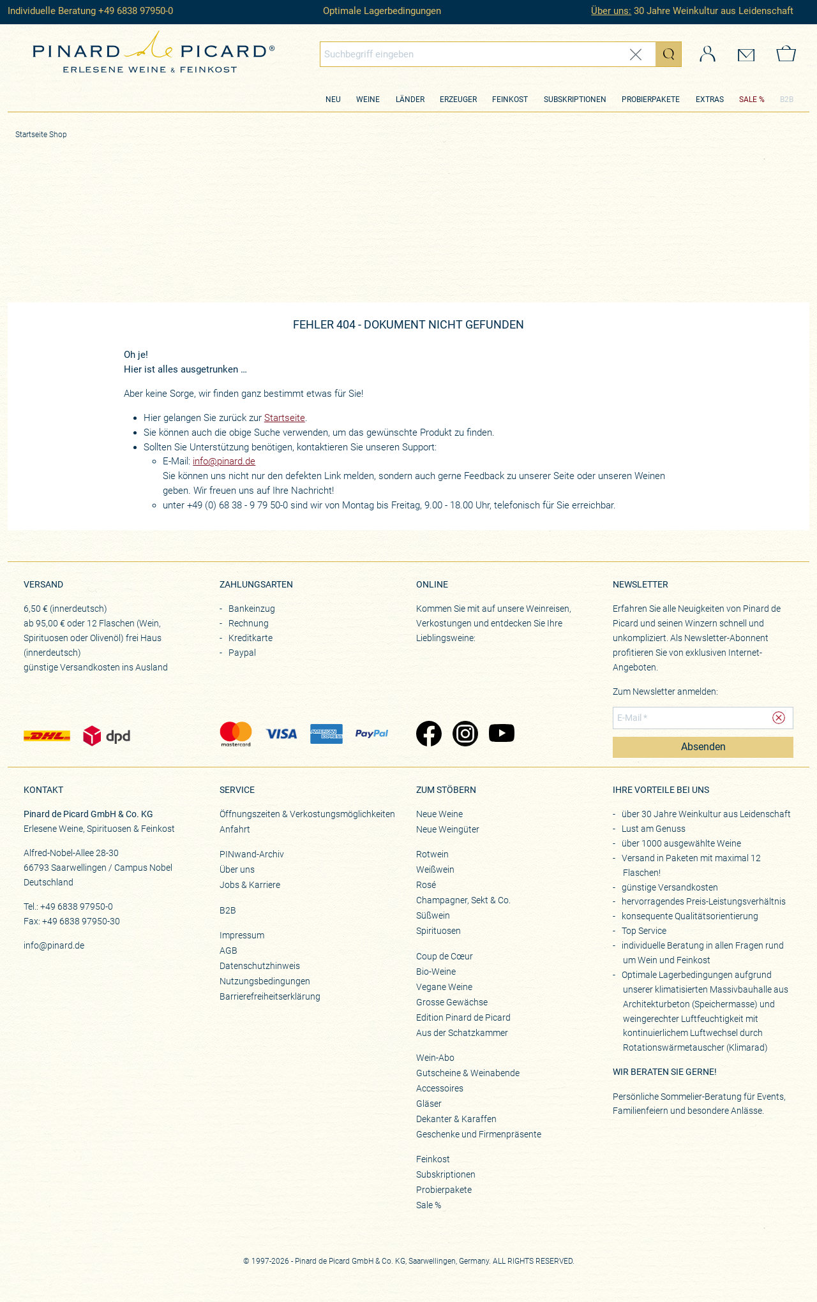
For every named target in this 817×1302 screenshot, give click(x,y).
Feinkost (510, 99)
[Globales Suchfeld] (488, 54)
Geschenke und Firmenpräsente (478, 1134)
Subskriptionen (575, 99)
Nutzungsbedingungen (265, 981)
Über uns (237, 869)
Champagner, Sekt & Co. (463, 900)
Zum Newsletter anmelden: (665, 691)
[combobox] (501, 54)
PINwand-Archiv (252, 854)
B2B (786, 99)
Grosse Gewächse (452, 1002)
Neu (333, 99)
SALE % (752, 99)
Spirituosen (438, 931)
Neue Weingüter (447, 829)
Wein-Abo (435, 1058)
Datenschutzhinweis (260, 966)
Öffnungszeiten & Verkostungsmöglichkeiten (307, 814)
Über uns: (611, 11)
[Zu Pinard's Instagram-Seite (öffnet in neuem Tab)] (464, 735)
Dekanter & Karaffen (456, 1119)
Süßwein (433, 915)
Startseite (284, 418)
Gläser (429, 1104)
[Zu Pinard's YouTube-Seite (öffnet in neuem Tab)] (501, 735)
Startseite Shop (41, 134)
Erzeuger (458, 99)
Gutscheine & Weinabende (468, 1073)
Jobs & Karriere (250, 885)
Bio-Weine (436, 971)
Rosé (426, 885)
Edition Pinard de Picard (463, 1017)
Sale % (428, 1205)
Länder (410, 99)
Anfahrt (235, 829)
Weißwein (435, 869)
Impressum (242, 935)
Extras (710, 99)
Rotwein (432, 854)
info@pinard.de (224, 461)
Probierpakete (651, 99)
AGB (228, 950)
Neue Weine (439, 814)
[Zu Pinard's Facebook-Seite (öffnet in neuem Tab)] (428, 735)
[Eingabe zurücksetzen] (635, 54)
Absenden (703, 747)
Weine (368, 99)
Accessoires (439, 1088)
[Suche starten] (668, 54)
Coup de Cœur (444, 956)
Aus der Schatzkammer (462, 1033)
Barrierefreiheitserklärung (270, 996)
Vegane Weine (444, 987)
